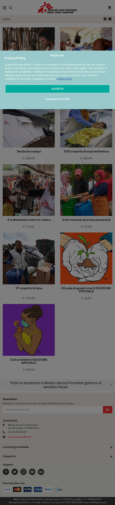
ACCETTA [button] (57, 88)
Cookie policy (64, 78)
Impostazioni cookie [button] (57, 99)
